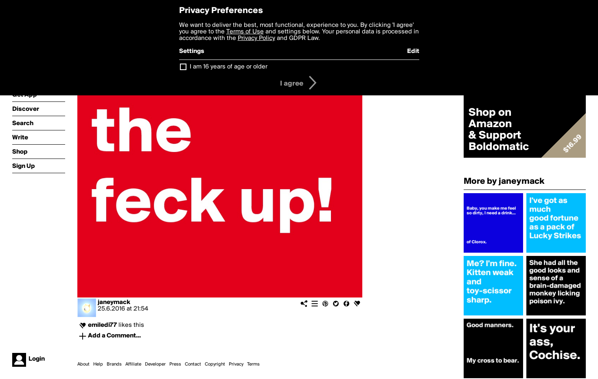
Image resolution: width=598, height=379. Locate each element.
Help (98, 364)
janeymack (114, 302)
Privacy (236, 364)
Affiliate (133, 364)
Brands (114, 364)
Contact (193, 364)
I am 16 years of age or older (228, 67)
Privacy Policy (256, 38)
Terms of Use (245, 32)
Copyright (215, 364)
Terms (253, 364)
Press (175, 364)
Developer (155, 364)
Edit (413, 51)
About (83, 364)
